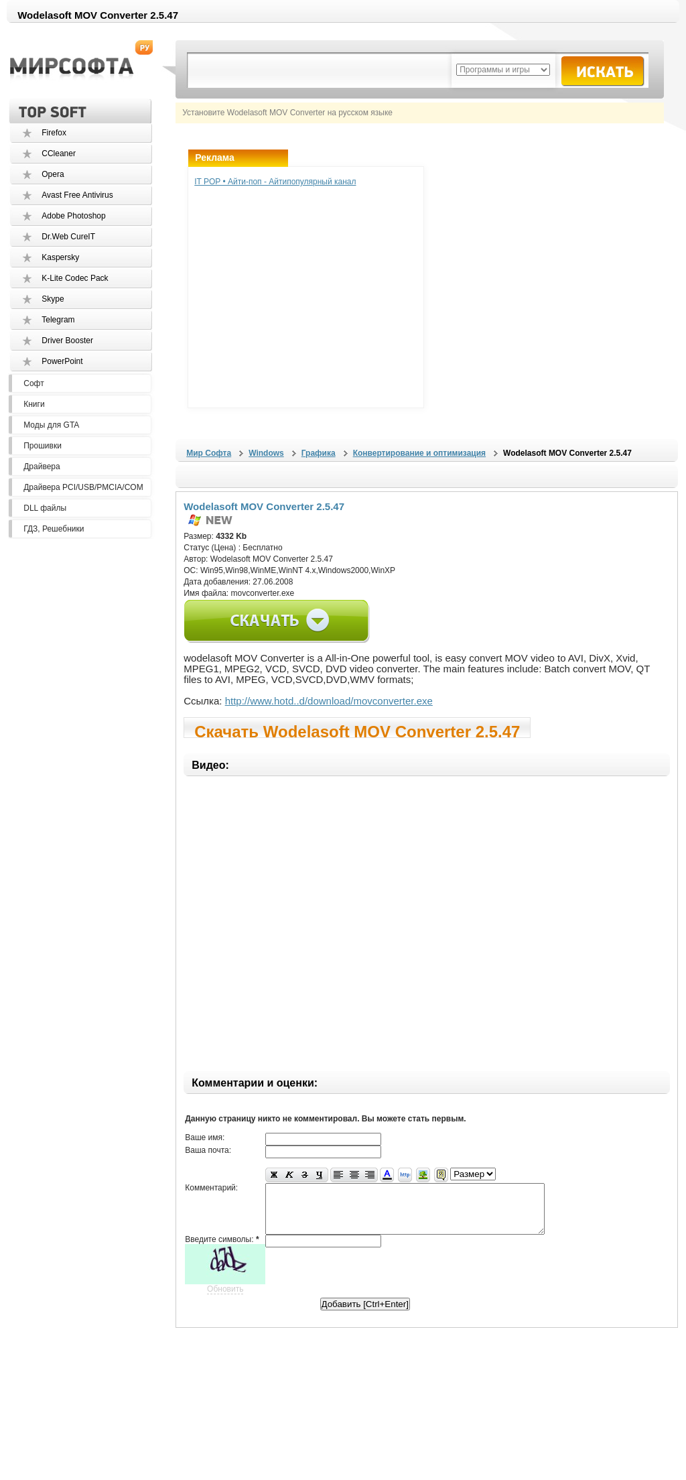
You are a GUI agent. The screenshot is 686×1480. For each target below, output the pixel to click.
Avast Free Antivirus (77, 195)
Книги (33, 404)
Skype (53, 299)
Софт (33, 383)
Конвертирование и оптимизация (419, 453)
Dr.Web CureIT (68, 236)
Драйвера (41, 466)
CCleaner (59, 153)
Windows (266, 453)
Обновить (225, 1299)
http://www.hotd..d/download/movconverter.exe (329, 700)
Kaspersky (60, 257)
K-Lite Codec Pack (75, 278)
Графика (318, 453)
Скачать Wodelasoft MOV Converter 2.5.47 (357, 730)
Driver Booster (67, 340)
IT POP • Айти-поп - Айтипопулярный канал (275, 181)
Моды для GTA (51, 425)
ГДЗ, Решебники (53, 529)
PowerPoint (62, 361)
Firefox (54, 132)
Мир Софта (208, 453)
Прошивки (42, 445)
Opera (53, 174)
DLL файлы (44, 508)
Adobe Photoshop (73, 216)
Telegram (58, 319)
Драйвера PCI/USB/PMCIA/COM (83, 487)
